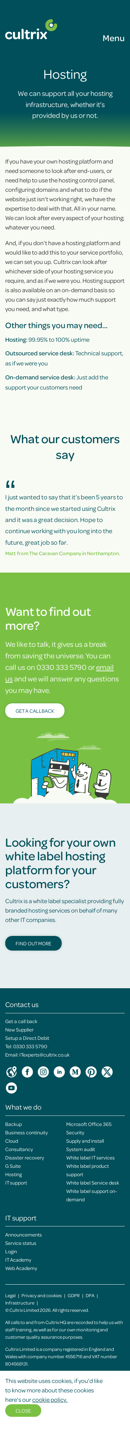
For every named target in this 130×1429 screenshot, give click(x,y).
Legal (10, 1295)
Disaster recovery (24, 1157)
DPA (90, 1295)
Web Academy (21, 1268)
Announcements (23, 1234)
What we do (23, 1106)
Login (11, 1251)
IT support (16, 1182)
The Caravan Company (55, 553)
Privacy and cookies (41, 1295)
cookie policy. (50, 1399)
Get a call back (21, 1021)
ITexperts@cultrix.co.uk (44, 1054)
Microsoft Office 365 (89, 1124)
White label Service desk (92, 1182)
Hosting (13, 1174)
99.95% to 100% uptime (47, 339)
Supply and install (85, 1140)
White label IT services (90, 1157)
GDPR (74, 1295)
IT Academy (18, 1259)
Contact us (21, 1004)
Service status (20, 1243)
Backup (13, 1124)
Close (23, 1410)
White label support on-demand (91, 1195)
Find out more (33, 943)
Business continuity (26, 1132)
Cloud (11, 1140)
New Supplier (19, 1029)
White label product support (87, 1170)
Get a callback (35, 711)
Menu (114, 37)
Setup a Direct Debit (27, 1038)
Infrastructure (19, 1303)
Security (75, 1132)
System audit (80, 1149)
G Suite (13, 1166)
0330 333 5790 (30, 1046)
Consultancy (19, 1149)
